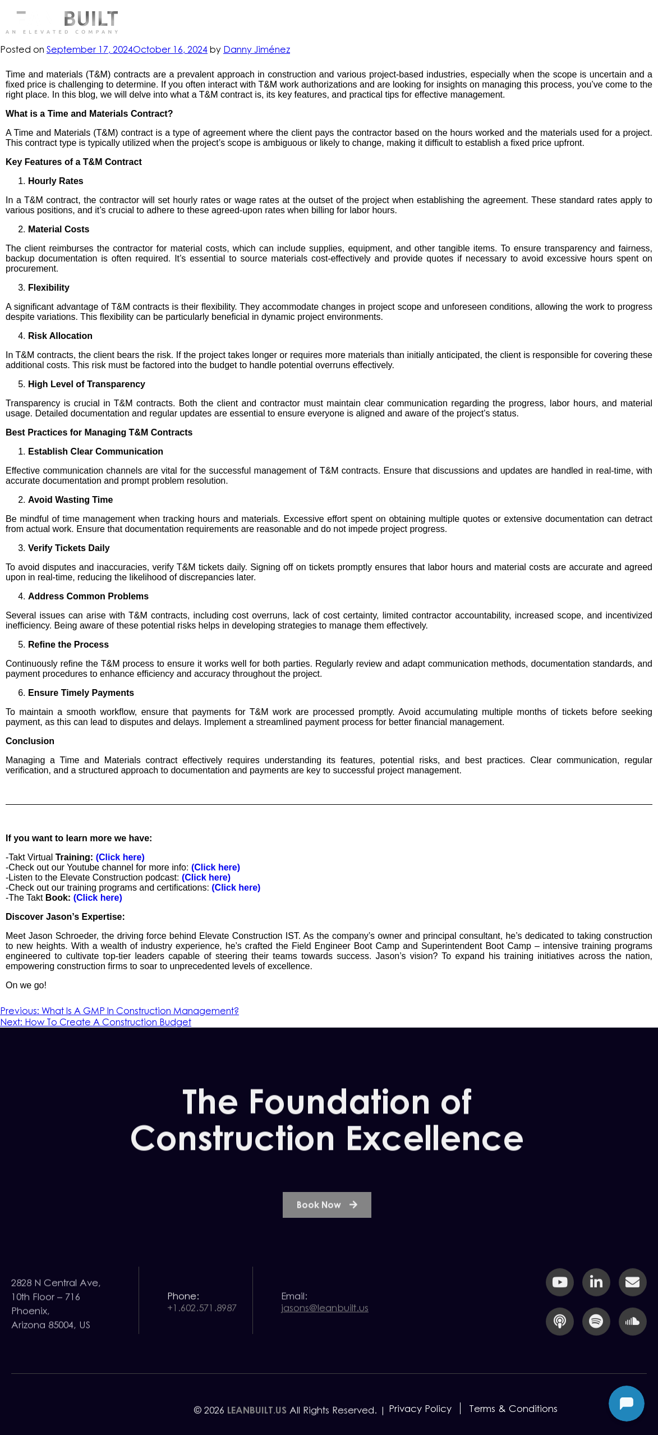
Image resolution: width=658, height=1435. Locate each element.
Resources (453, 21)
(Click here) (120, 857)
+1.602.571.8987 (202, 1325)
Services (373, 21)
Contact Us (608, 21)
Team (529, 21)
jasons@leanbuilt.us (325, 1325)
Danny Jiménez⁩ (256, 49)
